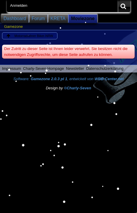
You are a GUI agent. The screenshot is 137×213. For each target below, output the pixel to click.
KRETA (57, 18)
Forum (38, 18)
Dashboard (15, 18)
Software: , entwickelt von (68, 79)
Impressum (11, 68)
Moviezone (83, 18)
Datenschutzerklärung (104, 68)
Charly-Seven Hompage (43, 68)
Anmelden (18, 5)
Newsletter (75, 68)
